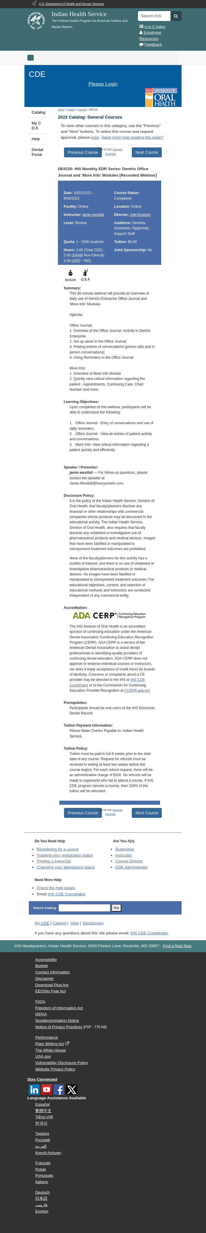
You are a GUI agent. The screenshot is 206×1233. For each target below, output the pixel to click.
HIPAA (41, 1014)
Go (116, 908)
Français (42, 1163)
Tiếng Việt (44, 1117)
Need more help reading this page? (132, 137)
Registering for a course (58, 849)
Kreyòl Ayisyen (48, 1153)
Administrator (131, 867)
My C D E (36, 125)
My (42, 923)
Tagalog (42, 1133)
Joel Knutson (140, 215)
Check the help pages (56, 888)
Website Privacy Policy (55, 1069)
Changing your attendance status (66, 867)
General (82, 109)
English (41, 1211)
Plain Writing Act (49, 1044)
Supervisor (124, 849)
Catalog (38, 112)
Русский (42, 1140)
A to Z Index (155, 26)
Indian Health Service (79, 13)
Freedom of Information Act (59, 1008)
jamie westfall (93, 215)
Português (44, 1175)
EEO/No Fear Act (50, 991)
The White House (50, 1050)
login (95, 137)
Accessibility (46, 959)
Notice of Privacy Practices (58, 1027)
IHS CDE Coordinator (67, 894)
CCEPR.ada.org (137, 690)
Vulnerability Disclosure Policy (61, 1063)
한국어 (41, 1123)
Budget (41, 965)
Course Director (129, 861)
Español (42, 1104)
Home (61, 109)
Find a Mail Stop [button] (177, 946)
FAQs (40, 1001)
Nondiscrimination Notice (57, 1020)
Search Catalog (44, 908)
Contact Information (52, 972)
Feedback (153, 44)
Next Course (147, 152)
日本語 (41, 1198)
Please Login (103, 84)
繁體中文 (43, 1111)
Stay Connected (42, 1079)
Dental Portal (37, 151)
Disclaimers (93, 923)
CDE (37, 74)
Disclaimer (44, 978)
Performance (46, 1037)
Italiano (41, 1182)
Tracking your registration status (65, 855)
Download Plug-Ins (51, 985)
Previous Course (83, 152)
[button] (176, 16)
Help (36, 139)
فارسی (41, 1205)
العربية (41, 1146)
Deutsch (42, 1192)
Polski (40, 1169)
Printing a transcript (54, 861)
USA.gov (43, 1056)
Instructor (123, 855)
